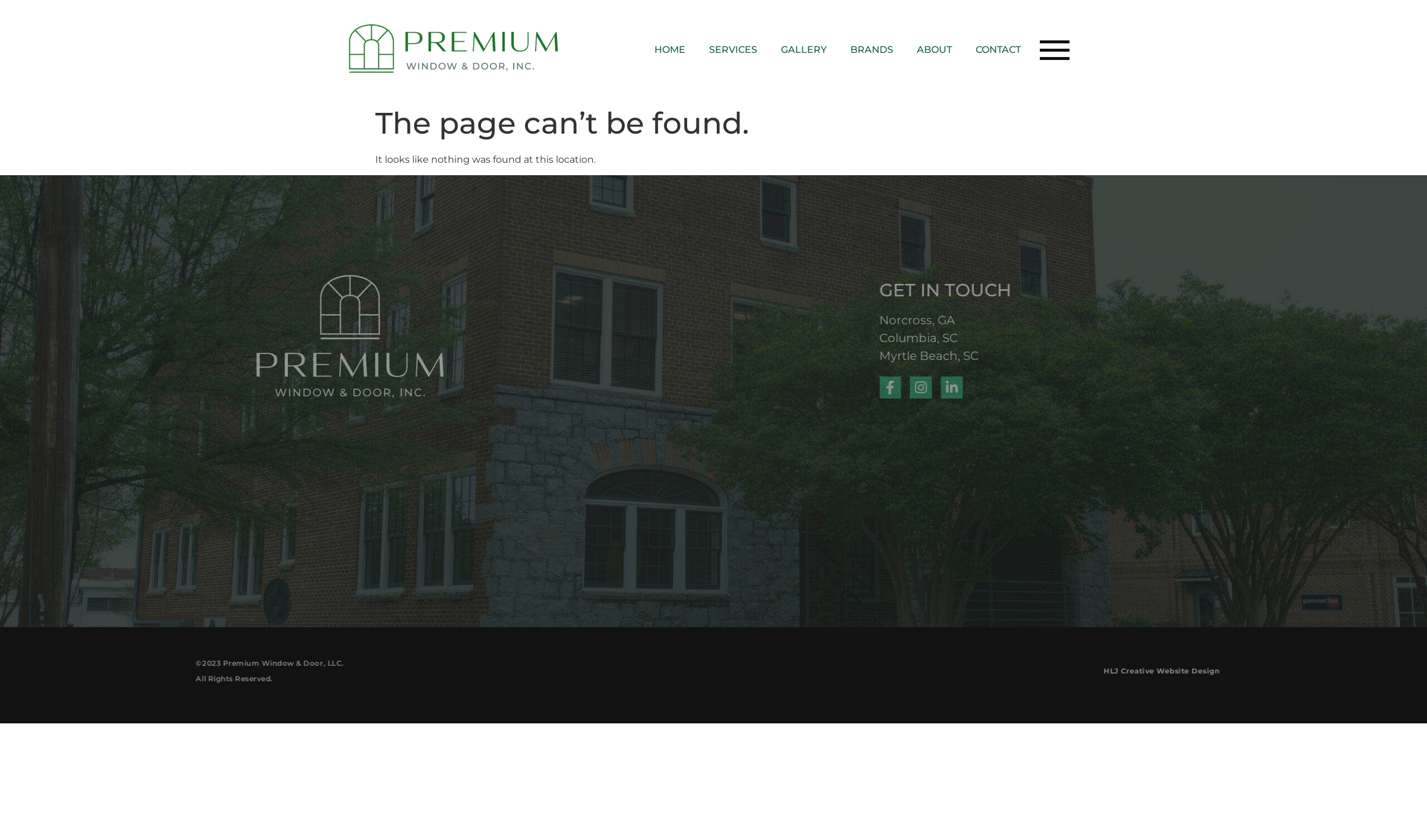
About (934, 49)
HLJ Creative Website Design (1231, 670)
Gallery (804, 49)
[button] (1055, 49)
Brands (871, 49)
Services (733, 49)
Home (669, 49)
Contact (998, 49)
